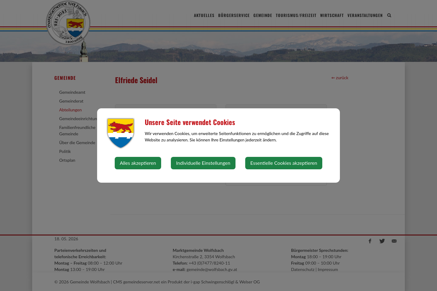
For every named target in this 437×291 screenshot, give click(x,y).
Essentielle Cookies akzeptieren (283, 163)
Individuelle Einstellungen (203, 163)
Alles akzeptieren (138, 163)
